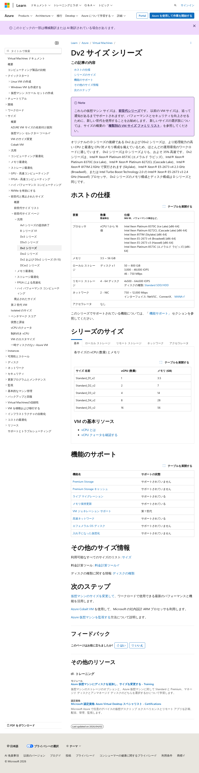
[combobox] (33, 51)
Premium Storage (83, 481)
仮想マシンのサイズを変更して (92, 596)
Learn (74, 43)
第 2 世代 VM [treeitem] (19, 305)
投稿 (68, 755)
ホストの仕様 (82, 69)
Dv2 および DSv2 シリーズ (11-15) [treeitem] (40, 259)
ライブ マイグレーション (88, 496)
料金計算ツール (106, 565)
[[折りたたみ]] (57, 42)
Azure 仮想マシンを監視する (91, 617)
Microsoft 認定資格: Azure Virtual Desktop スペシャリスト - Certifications (116, 704)
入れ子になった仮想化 (86, 533)
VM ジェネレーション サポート (92, 511)
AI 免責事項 (12, 755)
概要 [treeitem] (10, 64)
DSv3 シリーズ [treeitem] (29, 242)
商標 (179, 755)
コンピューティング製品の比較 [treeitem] (27, 70)
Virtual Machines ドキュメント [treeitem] (26, 58)
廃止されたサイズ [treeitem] (25, 299)
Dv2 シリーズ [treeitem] (28, 248)
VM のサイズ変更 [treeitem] (21, 139)
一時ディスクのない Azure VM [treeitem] (29, 345)
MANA (178, 296)
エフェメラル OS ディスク (89, 526)
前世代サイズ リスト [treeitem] (26, 208)
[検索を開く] (175, 5)
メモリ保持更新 (82, 503)
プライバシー (84, 755)
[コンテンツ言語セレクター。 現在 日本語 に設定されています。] (13, 746)
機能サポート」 (160, 313)
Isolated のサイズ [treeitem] (21, 310)
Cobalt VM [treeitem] (17, 144)
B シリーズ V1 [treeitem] (28, 231)
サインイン (187, 5)
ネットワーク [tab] (155, 343)
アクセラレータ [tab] (179, 343)
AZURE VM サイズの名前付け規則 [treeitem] (31, 127)
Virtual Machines (103, 43)
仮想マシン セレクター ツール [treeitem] (29, 133)
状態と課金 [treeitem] (17, 322)
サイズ (126, 557)
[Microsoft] (7, 5)
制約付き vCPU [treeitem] (20, 333)
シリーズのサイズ (85, 74)
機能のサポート (83, 80)
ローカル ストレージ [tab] (97, 343)
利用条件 (166, 755)
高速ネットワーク (83, 518)
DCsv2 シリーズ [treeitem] (30, 265)
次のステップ (82, 90)
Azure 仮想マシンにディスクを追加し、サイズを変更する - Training (112, 684)
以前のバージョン (34, 755)
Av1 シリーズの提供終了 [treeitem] (35, 225)
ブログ (54, 755)
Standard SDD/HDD (157, 285)
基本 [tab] (76, 343)
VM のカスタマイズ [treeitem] (23, 339)
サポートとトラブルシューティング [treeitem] (29, 431)
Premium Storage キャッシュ (90, 489)
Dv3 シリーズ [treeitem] (28, 236)
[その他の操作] (191, 43)
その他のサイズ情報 (86, 85)
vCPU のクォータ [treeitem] (21, 327)
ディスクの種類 (123, 573)
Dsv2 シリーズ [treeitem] (29, 253)
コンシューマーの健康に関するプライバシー (127, 755)
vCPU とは (88, 430)
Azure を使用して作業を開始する (172, 15)
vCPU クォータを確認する (99, 435)
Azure (85, 43)
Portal (142, 15)
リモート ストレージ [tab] (128, 343)
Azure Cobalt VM (82, 609)
